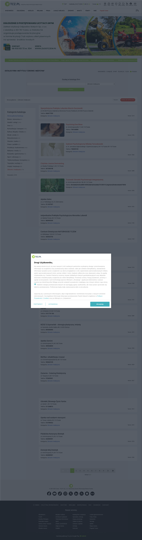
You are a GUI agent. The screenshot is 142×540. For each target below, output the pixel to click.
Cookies (46, 298)
